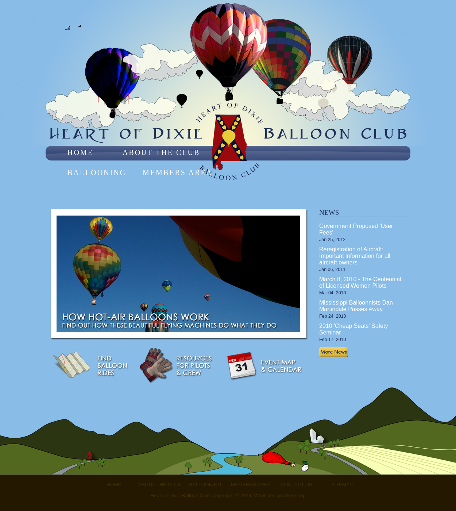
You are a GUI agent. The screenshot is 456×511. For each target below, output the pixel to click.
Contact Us (296, 484)
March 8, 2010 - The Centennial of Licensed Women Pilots (360, 282)
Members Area (178, 173)
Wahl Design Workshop (280, 495)
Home (80, 152)
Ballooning (96, 173)
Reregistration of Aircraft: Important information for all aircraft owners (354, 256)
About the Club (161, 152)
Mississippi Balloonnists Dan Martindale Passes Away (356, 305)
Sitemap (342, 484)
